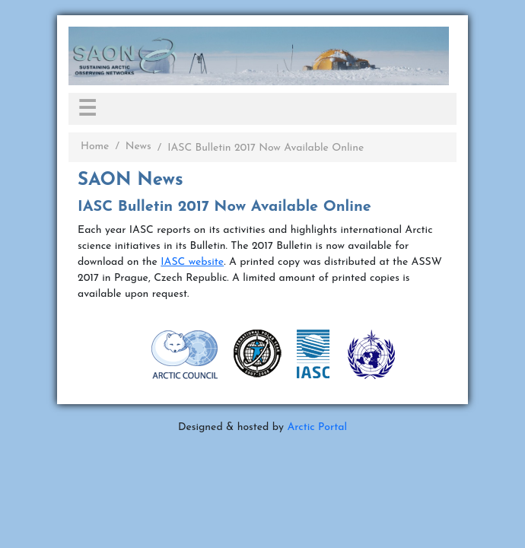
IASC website (192, 262)
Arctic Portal (317, 427)
